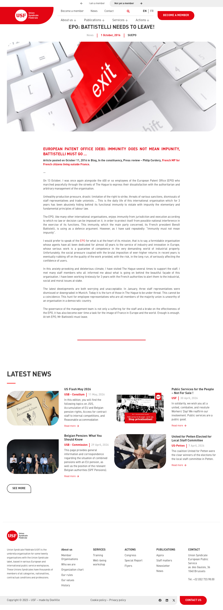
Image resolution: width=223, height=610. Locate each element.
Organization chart (72, 570)
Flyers (128, 566)
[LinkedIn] (166, 600)
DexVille (55, 600)
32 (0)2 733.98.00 (204, 579)
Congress (130, 555)
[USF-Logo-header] (27, 15)
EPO (82, 241)
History (65, 585)
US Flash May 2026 (77, 389)
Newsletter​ (163, 566)
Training (98, 555)
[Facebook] (160, 600)
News (159, 571)
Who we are (68, 564)
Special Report (133, 560)
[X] (173, 600)
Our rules (67, 575)
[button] (128, 11)
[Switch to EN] (145, 11)
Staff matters (164, 560)
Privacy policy (117, 600)
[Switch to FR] (152, 11)
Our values (67, 580)
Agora (160, 555)
